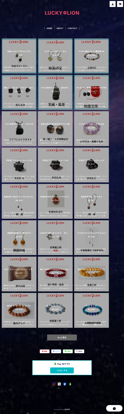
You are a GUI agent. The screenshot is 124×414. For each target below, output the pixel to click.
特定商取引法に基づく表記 (31, 400)
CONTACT (72, 28)
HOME (49, 28)
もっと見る (62, 337)
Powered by (62, 409)
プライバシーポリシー (10, 400)
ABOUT (60, 28)
